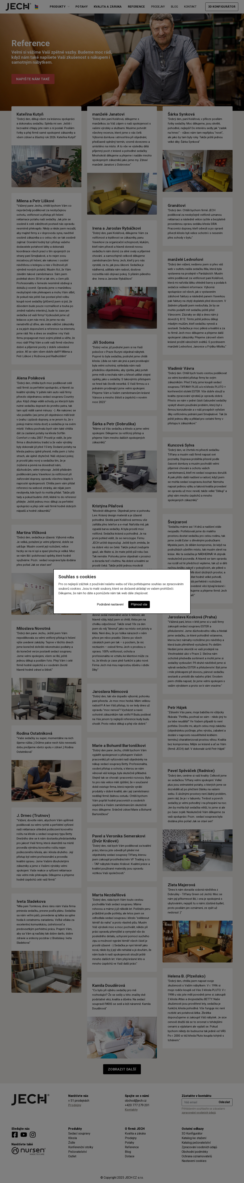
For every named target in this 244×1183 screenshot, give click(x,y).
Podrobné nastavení (110, 604)
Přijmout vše (139, 604)
